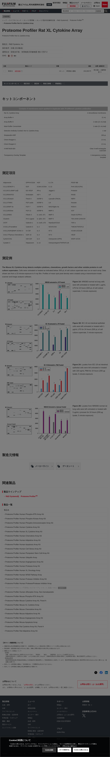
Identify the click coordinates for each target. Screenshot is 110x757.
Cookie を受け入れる (81, 750)
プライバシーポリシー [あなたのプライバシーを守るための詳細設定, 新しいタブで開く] (69, 746)
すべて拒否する (64, 750)
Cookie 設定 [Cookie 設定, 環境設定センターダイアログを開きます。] (49, 750)
